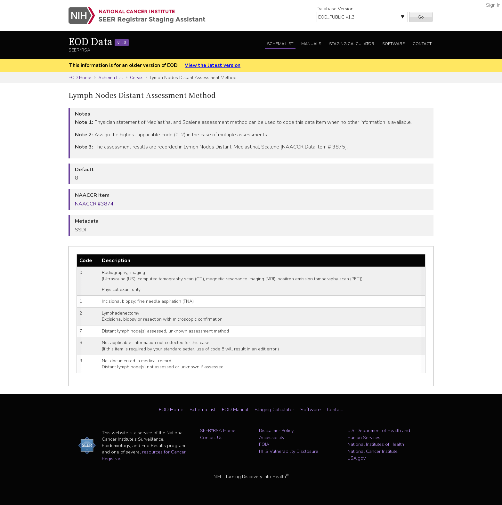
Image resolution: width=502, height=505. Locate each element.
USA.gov (356, 458)
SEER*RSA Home (217, 430)
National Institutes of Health (375, 444)
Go (421, 17)
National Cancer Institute (372, 451)
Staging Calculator (351, 44)
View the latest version (212, 65)
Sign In (493, 5)
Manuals (311, 44)
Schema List (280, 44)
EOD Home (80, 77)
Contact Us (211, 437)
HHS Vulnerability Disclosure (288, 451)
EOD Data (99, 42)
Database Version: (335, 8)
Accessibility (271, 437)
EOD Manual (235, 409)
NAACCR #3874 (94, 203)
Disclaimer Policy (276, 430)
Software (393, 44)
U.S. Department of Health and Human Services (378, 434)
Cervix (136, 77)
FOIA (264, 444)
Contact (422, 44)
